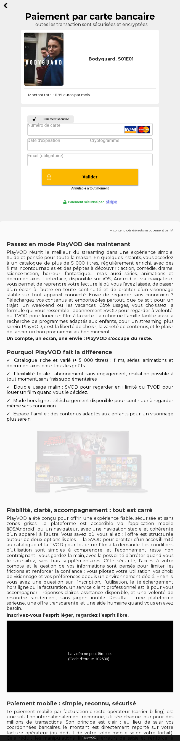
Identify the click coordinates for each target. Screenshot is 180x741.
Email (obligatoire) (45, 156)
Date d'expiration (43, 140)
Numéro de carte (43, 125)
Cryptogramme (104, 140)
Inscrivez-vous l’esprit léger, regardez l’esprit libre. (68, 615)
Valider (90, 177)
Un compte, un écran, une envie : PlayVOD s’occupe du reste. (79, 338)
